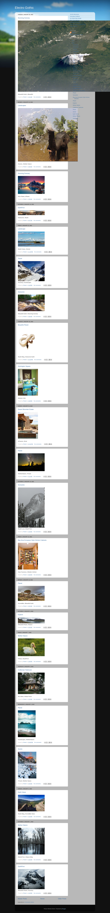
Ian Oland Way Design (75, 18)
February (75, 66)
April (74, 62)
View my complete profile (76, 34)
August (75, 53)
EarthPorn (21, 207)
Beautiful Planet (23, 325)
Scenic (20, 749)
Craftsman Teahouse (25, 670)
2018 (73, 128)
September (76, 51)
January (75, 69)
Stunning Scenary (24, 18)
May (74, 60)
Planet (20, 451)
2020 (73, 124)
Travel (20, 258)
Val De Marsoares (74, 14)
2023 (73, 40)
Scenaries (21, 485)
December (76, 44)
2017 (73, 130)
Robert (73, 32)
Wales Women (73, 26)
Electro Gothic (24, 7)
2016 (73, 132)
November (76, 47)
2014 (73, 137)
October (75, 49)
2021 (73, 121)
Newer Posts (22, 899)
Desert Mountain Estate (26, 409)
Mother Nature (23, 636)
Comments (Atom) (29, 902)
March (75, 64)
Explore (20, 614)
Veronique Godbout (75, 16)
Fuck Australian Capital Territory (78, 24)
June (74, 58)
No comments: (37, 97)
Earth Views (22, 792)
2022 (73, 43)
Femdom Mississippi (75, 22)
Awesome (21, 292)
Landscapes (22, 105)
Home (42, 899)
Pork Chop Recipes (75, 20)
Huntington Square (24, 366)
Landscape (21, 229)
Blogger (64, 908)
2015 (73, 134)
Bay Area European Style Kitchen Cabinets (32, 540)
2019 (73, 126)
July (74, 55)
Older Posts (62, 899)
